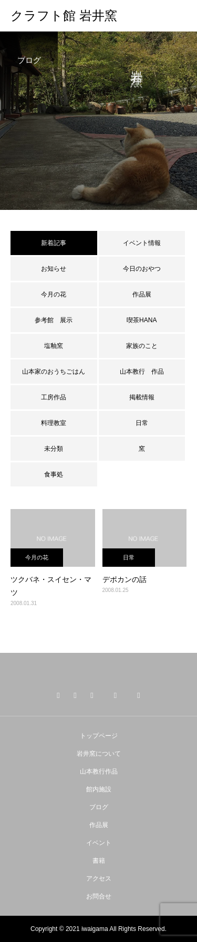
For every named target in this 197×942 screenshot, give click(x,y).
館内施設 (98, 789)
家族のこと (142, 346)
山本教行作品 (99, 771)
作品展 (141, 294)
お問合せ (98, 896)
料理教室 (53, 423)
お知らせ (53, 268)
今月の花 (53, 294)
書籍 (98, 860)
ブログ (98, 807)
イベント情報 (142, 243)
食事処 (53, 474)
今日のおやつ (142, 268)
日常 (142, 423)
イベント (98, 842)
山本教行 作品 (142, 371)
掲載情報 (141, 397)
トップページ (99, 735)
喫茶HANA (142, 320)
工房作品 (53, 397)
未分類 (53, 448)
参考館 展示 (53, 320)
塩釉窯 (56, 346)
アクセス (98, 878)
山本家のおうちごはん (53, 371)
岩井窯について (99, 753)
